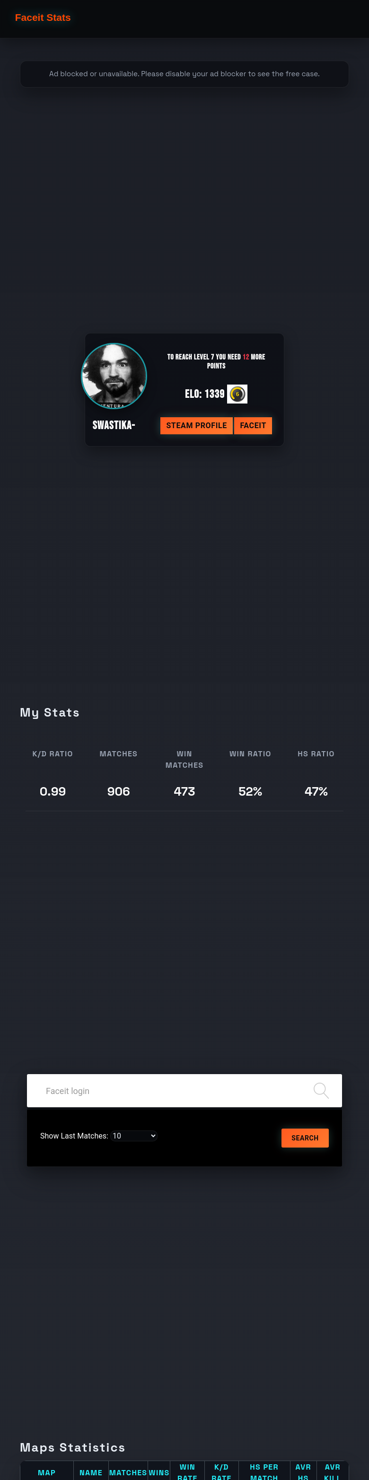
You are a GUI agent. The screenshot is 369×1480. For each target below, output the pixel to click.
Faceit (253, 425)
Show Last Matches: (74, 1135)
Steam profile (196, 425)
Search (304, 1138)
